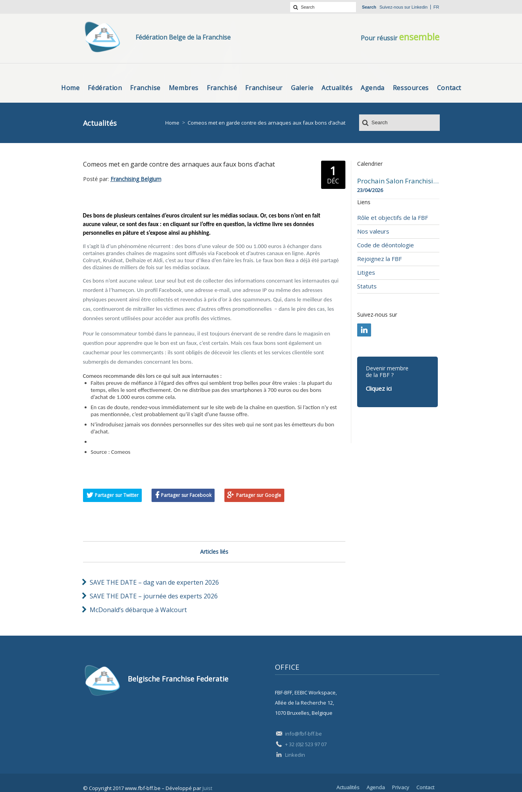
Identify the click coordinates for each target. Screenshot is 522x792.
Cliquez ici (379, 388)
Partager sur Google (258, 495)
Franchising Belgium (135, 179)
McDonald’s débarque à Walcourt (138, 609)
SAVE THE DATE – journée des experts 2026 (154, 596)
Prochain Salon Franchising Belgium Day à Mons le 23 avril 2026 (398, 181)
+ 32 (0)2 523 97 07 (306, 744)
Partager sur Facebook (186, 495)
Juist (207, 788)
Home (172, 122)
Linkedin (420, 7)
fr (436, 7)
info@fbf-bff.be (303, 733)
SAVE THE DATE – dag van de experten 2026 (154, 582)
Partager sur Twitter (117, 495)
